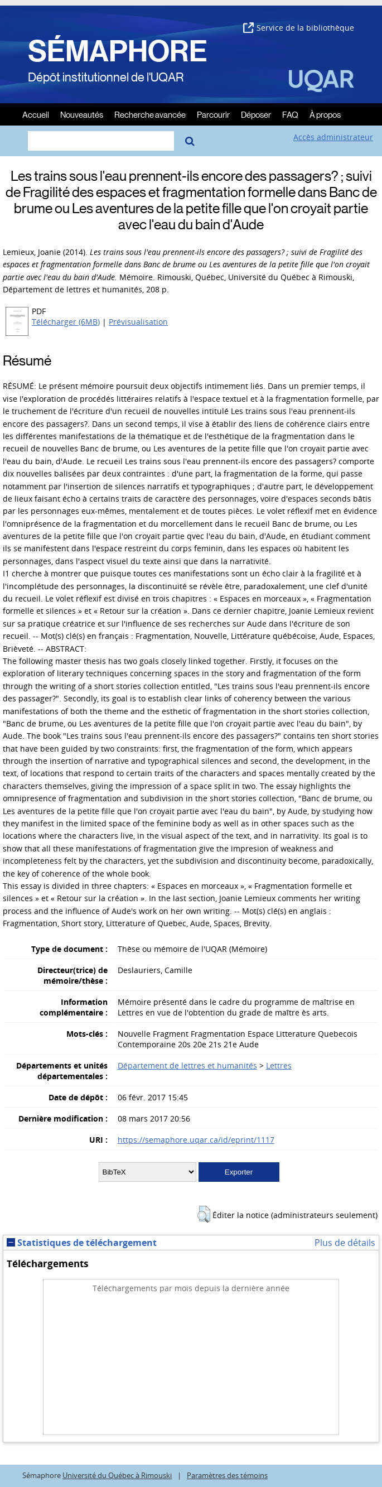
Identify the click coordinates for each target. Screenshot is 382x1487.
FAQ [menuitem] (290, 114)
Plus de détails (345, 1242)
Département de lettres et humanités (187, 1065)
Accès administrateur (333, 137)
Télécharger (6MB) (66, 321)
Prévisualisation (138, 321)
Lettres (279, 1065)
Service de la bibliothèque (298, 27)
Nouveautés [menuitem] (81, 114)
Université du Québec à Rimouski (117, 1475)
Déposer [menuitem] (256, 114)
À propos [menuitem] (325, 114)
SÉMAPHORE (117, 51)
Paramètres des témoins (227, 1475)
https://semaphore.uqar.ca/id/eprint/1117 (196, 1139)
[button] (203, 1214)
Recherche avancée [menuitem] (150, 114)
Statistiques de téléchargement (82, 1242)
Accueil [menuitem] (35, 114)
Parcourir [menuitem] (213, 114)
